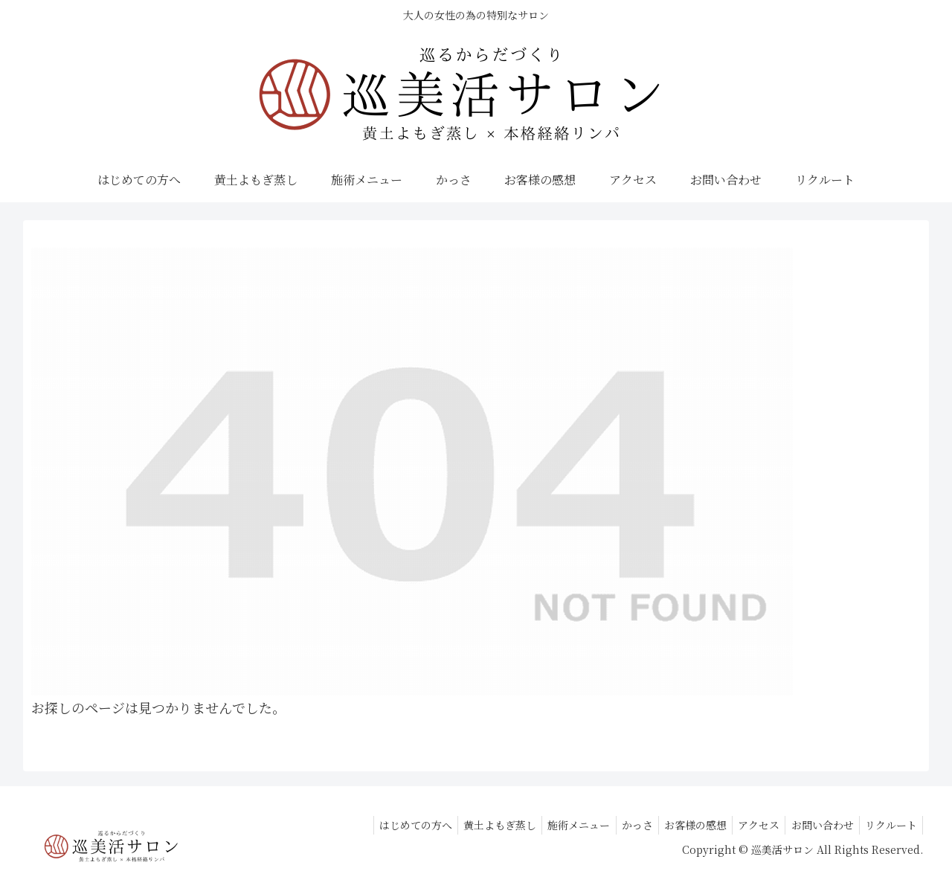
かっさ (618, 824)
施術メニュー (555, 824)
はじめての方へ (383, 824)
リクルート (889, 824)
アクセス (748, 824)
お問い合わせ (816, 824)
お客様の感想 (680, 824)
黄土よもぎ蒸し (472, 824)
